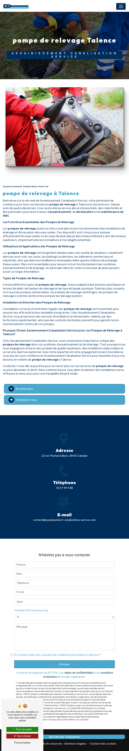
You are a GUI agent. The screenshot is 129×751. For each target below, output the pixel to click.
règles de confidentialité (78, 656)
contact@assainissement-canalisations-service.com (64, 503)
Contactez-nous (22, 400)
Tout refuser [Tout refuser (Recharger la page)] (22, 736)
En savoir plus (20, 389)
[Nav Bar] (121, 6)
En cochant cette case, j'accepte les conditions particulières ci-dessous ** (58, 638)
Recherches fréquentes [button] (64, 737)
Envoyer (64, 647)
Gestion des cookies (103, 743)
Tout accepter (22, 729)
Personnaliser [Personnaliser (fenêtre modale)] (22, 742)
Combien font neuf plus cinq (31, 593)
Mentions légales (75, 743)
